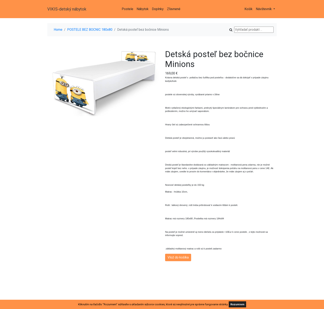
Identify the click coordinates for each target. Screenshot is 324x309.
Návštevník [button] (264, 9)
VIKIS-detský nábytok (66, 9)
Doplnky (158, 9)
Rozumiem (237, 304)
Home (58, 30)
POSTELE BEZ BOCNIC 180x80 (89, 30)
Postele (127, 9)
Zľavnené (173, 9)
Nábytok (143, 9)
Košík (248, 9)
